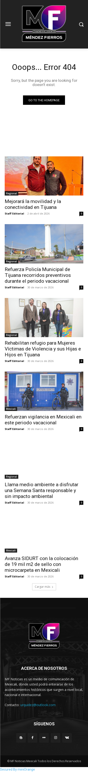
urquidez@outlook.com (38, 705)
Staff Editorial (14, 213)
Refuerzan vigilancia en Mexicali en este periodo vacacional (43, 420)
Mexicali (11, 408)
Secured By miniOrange (17, 769)
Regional (11, 193)
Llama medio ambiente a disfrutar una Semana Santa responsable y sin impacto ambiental (41, 490)
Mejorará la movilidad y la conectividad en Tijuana (33, 204)
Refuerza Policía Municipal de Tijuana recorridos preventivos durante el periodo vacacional (38, 275)
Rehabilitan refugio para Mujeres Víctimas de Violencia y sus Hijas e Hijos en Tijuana (43, 349)
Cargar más (44, 587)
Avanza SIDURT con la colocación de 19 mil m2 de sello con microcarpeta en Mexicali (41, 564)
